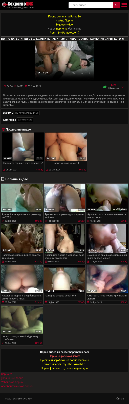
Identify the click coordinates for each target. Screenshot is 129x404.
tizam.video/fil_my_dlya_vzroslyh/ (64, 364)
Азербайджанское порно (17, 386)
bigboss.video (64, 24)
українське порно (12, 378)
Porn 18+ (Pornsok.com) (64, 32)
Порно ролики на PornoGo (64, 16)
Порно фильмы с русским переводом (64, 368)
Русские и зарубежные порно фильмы (64, 360)
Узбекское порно (12, 382)
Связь (120, 398)
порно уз (6, 374)
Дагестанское (25, 119)
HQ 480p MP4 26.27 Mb (27, 113)
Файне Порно (64, 20)
